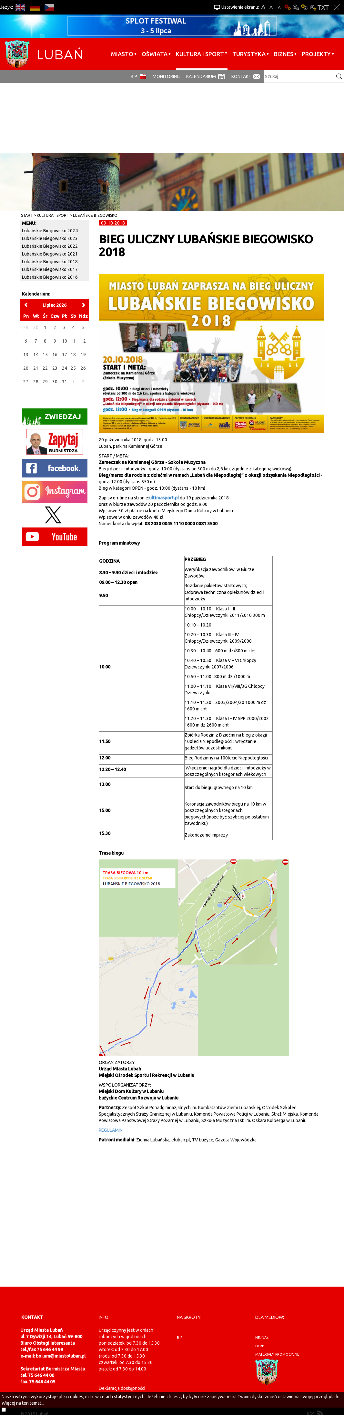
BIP (134, 76)
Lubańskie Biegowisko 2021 (50, 253)
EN (20, 7)
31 (64, 381)
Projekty (316, 54)
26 (83, 368)
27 (25, 381)
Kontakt (241, 76)
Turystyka (249, 54)
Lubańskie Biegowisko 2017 (50, 269)
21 (35, 368)
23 (54, 368)
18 (73, 354)
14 (35, 354)
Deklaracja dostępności (122, 1388)
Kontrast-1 (304, 7)
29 (45, 381)
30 (54, 381)
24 (64, 368)
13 (25, 354)
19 (83, 354)
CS (49, 7)
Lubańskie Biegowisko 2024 (50, 230)
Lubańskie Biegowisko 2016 (50, 277)
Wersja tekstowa (323, 7)
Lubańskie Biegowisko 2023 (50, 238)
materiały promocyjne (277, 1354)
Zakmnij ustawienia (336, 7)
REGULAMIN (111, 1130)
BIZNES (283, 54)
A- (279, 7)
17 (64, 354)
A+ (263, 7)
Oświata (154, 54)
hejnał (261, 1338)
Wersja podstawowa (287, 7)
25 (73, 368)
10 (64, 341)
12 (83, 341)
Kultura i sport (200, 54)
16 (54, 354)
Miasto (122, 54)
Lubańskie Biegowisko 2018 (50, 261)
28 (35, 381)
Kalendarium (201, 76)
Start (27, 215)
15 (45, 354)
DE (34, 7)
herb (260, 1346)
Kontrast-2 (313, 7)
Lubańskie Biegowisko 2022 (50, 246)
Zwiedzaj (51, 419)
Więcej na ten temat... (23, 1403)
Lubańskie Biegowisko (95, 215)
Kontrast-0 (296, 7)
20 (25, 368)
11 (73, 341)
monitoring (166, 76)
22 (45, 368)
